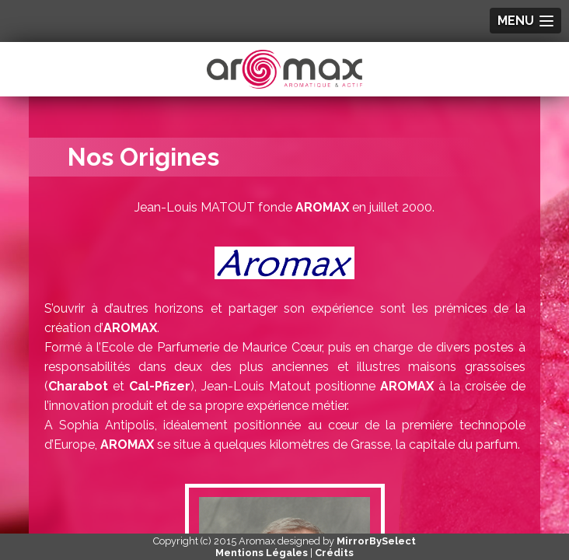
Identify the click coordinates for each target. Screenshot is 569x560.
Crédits (334, 552)
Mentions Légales (261, 552)
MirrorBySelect (376, 541)
